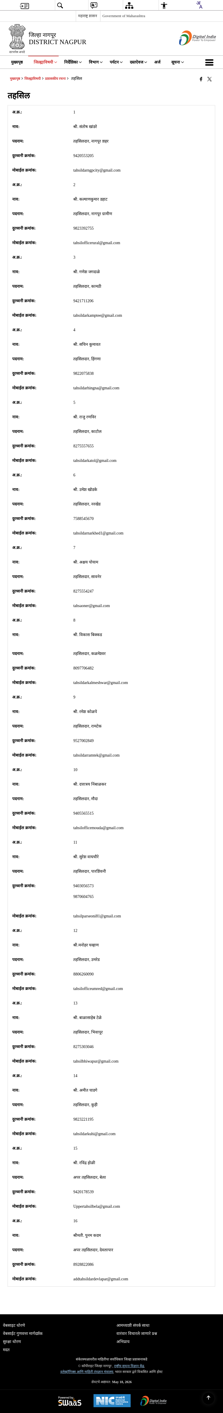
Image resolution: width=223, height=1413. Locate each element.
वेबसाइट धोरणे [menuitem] (14, 1325)
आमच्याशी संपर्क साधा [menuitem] (133, 1325)
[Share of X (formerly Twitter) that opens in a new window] (209, 79)
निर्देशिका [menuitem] (73, 62)
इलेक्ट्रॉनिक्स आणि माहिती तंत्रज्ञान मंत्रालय (86, 1372)
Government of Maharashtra (123, 16)
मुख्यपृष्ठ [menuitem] (17, 62)
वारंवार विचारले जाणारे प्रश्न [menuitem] (136, 1333)
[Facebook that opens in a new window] (201, 79)
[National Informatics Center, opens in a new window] (112, 1401)
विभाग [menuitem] (96, 62)
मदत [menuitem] (6, 1350)
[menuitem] (24, 5)
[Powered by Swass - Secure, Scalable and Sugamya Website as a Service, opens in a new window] (70, 1401)
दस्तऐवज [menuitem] (138, 62)
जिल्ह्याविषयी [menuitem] (45, 62)
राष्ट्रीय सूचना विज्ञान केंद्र (129, 1366)
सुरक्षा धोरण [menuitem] (12, 1342)
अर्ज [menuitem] (157, 62)
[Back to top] (208, 1398)
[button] (210, 62)
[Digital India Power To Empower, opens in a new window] (153, 1401)
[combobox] (199, 5)
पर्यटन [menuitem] (116, 62)
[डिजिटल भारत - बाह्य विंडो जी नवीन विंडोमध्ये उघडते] (190, 50)
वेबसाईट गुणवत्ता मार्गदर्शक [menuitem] (23, 1333)
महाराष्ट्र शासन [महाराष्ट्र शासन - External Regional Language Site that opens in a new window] (87, 16)
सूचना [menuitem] (177, 62)
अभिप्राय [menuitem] (123, 1342)
